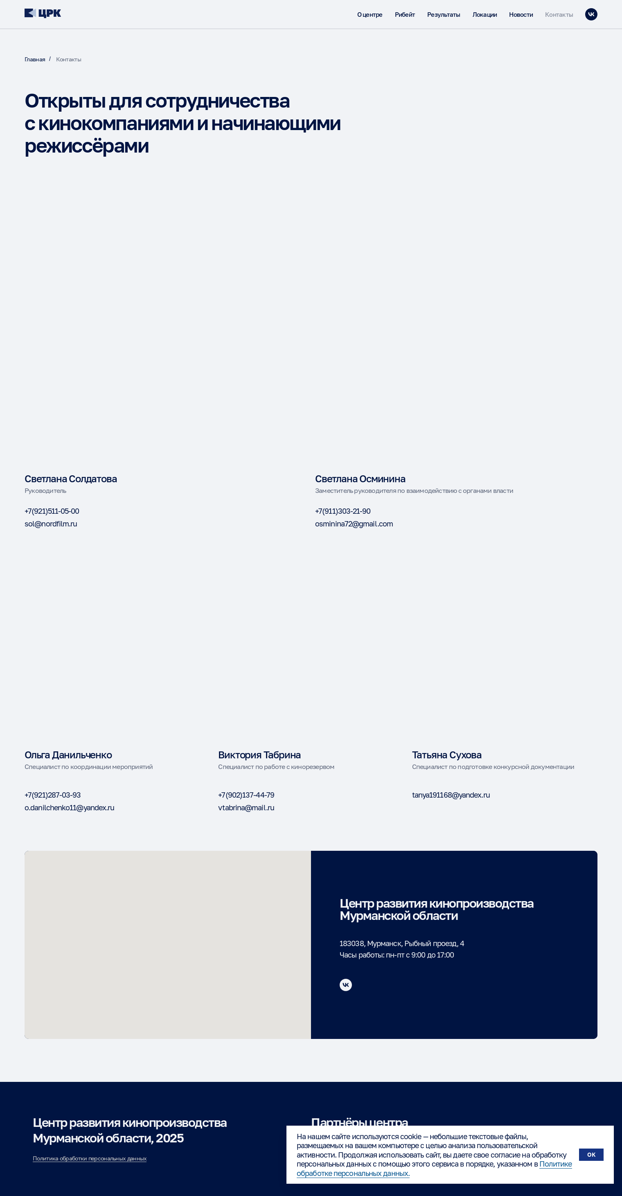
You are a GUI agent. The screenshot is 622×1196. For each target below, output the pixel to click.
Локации (485, 14)
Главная (35, 59)
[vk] (591, 14)
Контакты (559, 14)
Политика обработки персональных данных (89, 1158)
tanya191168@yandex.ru (451, 794)
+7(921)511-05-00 (52, 510)
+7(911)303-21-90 (343, 510)
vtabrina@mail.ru (246, 807)
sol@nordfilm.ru (51, 523)
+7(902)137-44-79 (246, 794)
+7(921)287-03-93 (53, 794)
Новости (521, 14)
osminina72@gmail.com (354, 523)
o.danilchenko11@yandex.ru (70, 807)
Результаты (443, 14)
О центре (370, 14)
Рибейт (405, 14)
